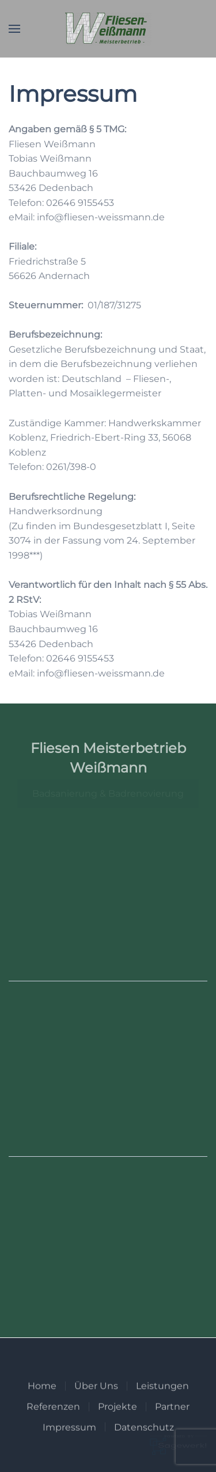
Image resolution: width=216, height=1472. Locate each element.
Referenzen (53, 1422)
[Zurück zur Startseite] (108, 29)
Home (42, 1401)
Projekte (117, 1422)
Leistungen (162, 1401)
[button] (14, 29)
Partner (172, 1422)
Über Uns (96, 1401)
